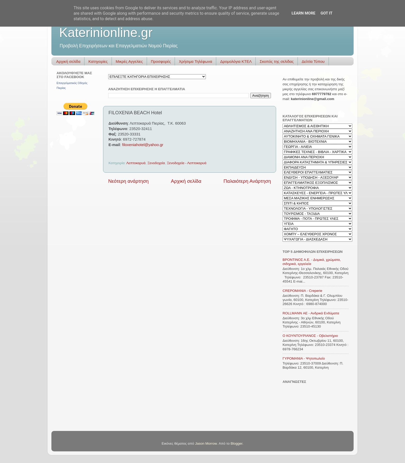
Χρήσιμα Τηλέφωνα (195, 61)
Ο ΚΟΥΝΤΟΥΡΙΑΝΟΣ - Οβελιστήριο (310, 336)
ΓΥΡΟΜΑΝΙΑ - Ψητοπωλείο (304, 358)
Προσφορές (161, 61)
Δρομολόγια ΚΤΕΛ (236, 61)
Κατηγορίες (97, 61)
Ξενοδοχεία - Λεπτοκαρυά (186, 163)
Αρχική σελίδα (68, 61)
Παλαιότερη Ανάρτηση (247, 181)
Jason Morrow (206, 443)
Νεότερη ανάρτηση (128, 181)
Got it (326, 13)
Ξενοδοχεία (156, 163)
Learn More (303, 13)
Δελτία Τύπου (313, 61)
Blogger (237, 443)
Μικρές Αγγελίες (129, 61)
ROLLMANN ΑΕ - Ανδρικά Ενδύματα (311, 313)
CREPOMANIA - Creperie (302, 291)
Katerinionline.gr (105, 32)
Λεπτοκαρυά (135, 163)
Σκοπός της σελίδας (277, 61)
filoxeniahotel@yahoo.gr (142, 145)
